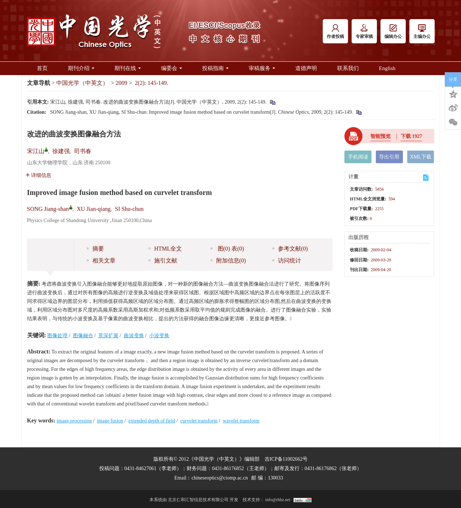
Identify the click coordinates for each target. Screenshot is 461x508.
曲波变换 (134, 335)
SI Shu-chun (129, 209)
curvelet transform (199, 421)
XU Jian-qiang (94, 209)
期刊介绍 (81, 68)
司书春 (82, 151)
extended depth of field (152, 421)
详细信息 (38, 175)
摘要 (95, 249)
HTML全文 (165, 249)
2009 (121, 83)
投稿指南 (215, 68)
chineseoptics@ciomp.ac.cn (219, 478)
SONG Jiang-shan (48, 209)
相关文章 (101, 260)
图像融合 (83, 335)
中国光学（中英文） (82, 83)
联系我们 (348, 68)
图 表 (227, 249)
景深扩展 (108, 335)
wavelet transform (241, 421)
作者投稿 (335, 31)
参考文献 (290, 249)
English (387, 68)
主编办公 (422, 31)
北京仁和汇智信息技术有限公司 (198, 499)
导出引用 (389, 157)
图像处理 (57, 335)
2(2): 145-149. (151, 83)
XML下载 (420, 157)
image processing (74, 421)
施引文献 (162, 260)
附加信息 (228, 260)
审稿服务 (262, 68)
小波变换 (159, 335)
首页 (42, 68)
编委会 (171, 68)
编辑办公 (393, 31)
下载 (411, 136)
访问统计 (286, 260)
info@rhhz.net (277, 499)
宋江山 (35, 151)
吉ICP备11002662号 (286, 459)
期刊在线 (127, 68)
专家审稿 (364, 31)
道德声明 (306, 68)
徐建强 (61, 151)
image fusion (110, 421)
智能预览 (380, 136)
